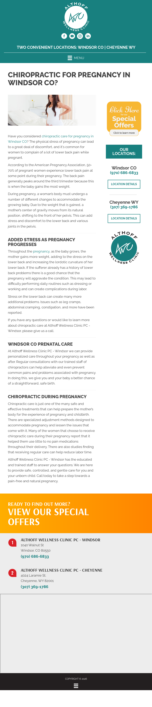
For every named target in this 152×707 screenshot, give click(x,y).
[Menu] (76, 686)
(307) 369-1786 (124, 207)
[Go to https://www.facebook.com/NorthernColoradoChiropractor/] (64, 36)
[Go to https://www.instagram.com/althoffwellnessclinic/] (80, 36)
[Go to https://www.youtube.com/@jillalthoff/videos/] (72, 36)
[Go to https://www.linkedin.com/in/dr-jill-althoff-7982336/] (88, 36)
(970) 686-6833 (124, 172)
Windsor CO (91, 47)
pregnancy (41, 251)
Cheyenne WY (120, 47)
